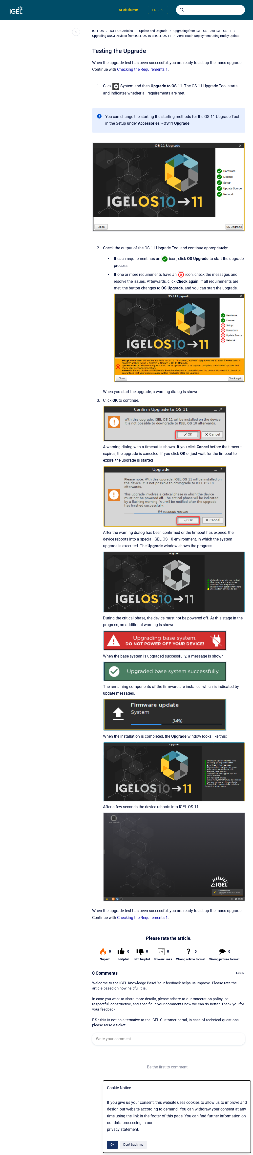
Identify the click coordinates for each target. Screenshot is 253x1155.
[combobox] (210, 10)
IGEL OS (98, 31)
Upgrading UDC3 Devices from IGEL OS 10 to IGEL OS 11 (131, 36)
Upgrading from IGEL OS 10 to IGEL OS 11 (202, 31)
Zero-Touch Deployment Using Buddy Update (208, 36)
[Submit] (182, 10)
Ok (112, 1144)
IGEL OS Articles (121, 31)
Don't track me (133, 1144)
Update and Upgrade (153, 31)
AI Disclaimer (128, 10)
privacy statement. (123, 1129)
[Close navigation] (76, 32)
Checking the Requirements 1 (142, 69)
